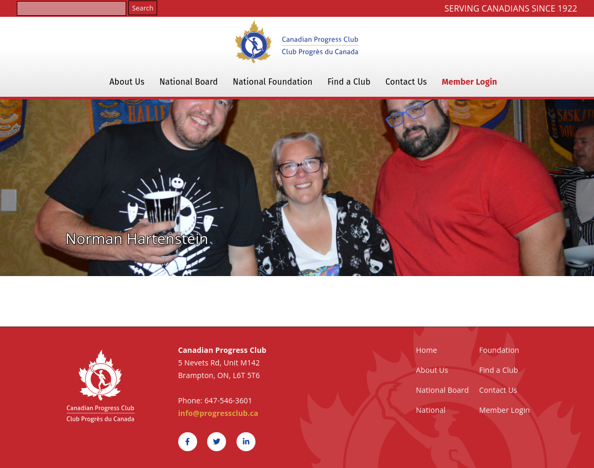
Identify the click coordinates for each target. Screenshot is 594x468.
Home (426, 350)
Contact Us (406, 82)
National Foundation (273, 82)
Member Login (469, 82)
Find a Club (349, 82)
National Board (188, 82)
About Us (127, 82)
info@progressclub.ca (218, 413)
